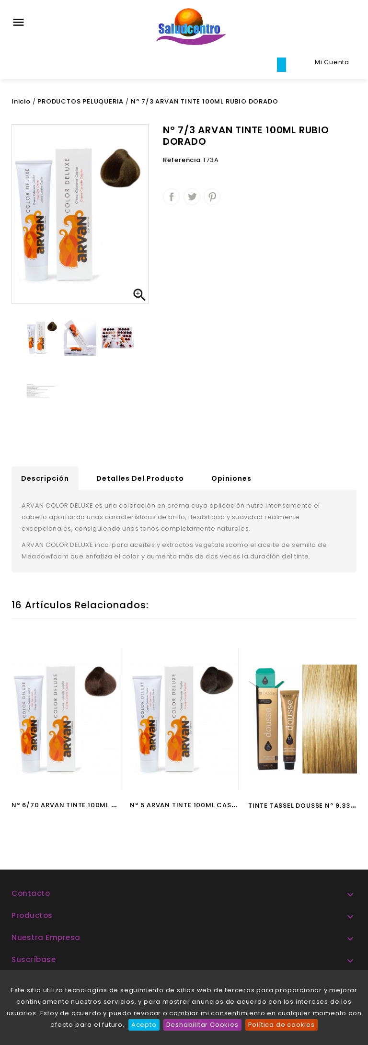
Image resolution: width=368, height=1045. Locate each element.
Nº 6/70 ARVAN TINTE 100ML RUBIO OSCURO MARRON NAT (112, 805)
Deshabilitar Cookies (202, 1024)
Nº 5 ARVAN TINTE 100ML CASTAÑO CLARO (203, 805)
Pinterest (212, 197)
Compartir (171, 197)
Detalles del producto (140, 478)
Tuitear (192, 197)
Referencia (182, 159)
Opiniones (231, 478)
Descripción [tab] (45, 478)
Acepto (144, 1024)
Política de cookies (281, 1024)
